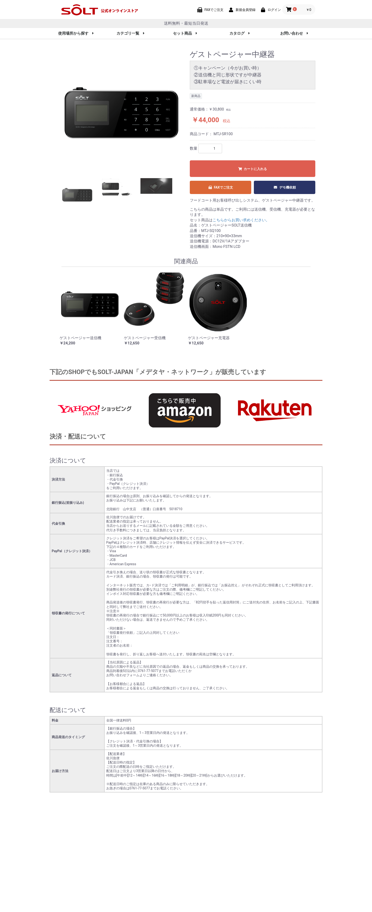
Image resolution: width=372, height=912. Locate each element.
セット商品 (185, 33)
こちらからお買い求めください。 (241, 220)
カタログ (239, 33)
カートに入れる (252, 169)
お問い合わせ (294, 33)
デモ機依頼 (284, 187)
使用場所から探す (76, 33)
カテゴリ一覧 (130, 33)
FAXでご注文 (220, 187)
